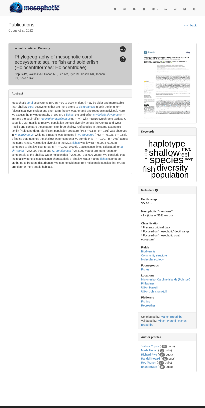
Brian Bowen (149, 366)
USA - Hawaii (149, 287)
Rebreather (148, 305)
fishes (69, 114)
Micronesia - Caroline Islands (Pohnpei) (165, 279)
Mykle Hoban (149, 350)
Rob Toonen (148, 362)
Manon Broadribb (171, 316)
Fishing (145, 301)
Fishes (145, 269)
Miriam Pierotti (167, 320)
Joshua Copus (150, 346)
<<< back (190, 25)
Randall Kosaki (150, 358)
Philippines (148, 283)
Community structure (154, 255)
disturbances (87, 106)
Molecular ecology (152, 259)
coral (30, 102)
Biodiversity (148, 251)
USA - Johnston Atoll (154, 291)
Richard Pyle (149, 354)
